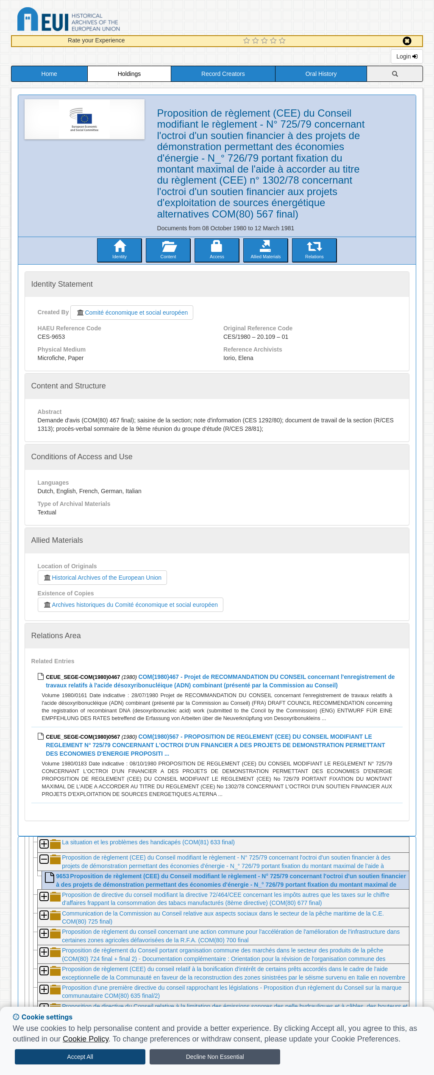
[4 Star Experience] (274, 41)
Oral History (321, 73)
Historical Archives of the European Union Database (92, 20)
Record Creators (223, 73)
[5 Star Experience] (283, 41)
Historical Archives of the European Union (102, 577)
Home (49, 73)
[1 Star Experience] (247, 41)
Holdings (129, 73)
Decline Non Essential (215, 1056)
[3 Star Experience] (265, 41)
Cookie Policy (85, 1039)
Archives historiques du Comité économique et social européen (130, 604)
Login (406, 56)
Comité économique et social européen (132, 312)
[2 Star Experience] (256, 41)
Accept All (80, 1056)
